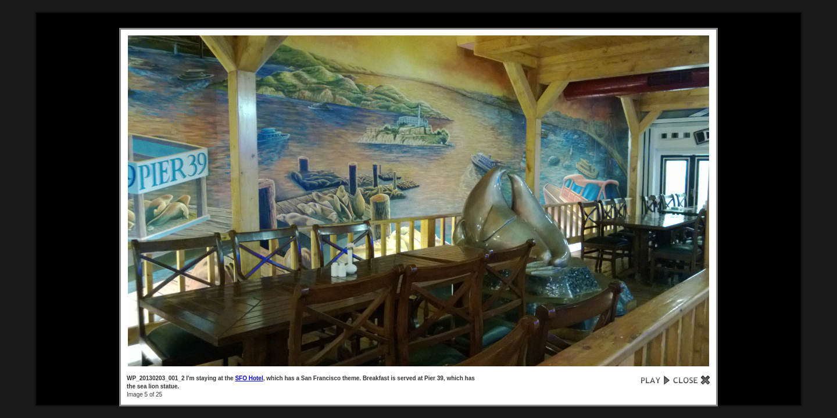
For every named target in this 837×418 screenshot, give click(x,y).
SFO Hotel (249, 378)
